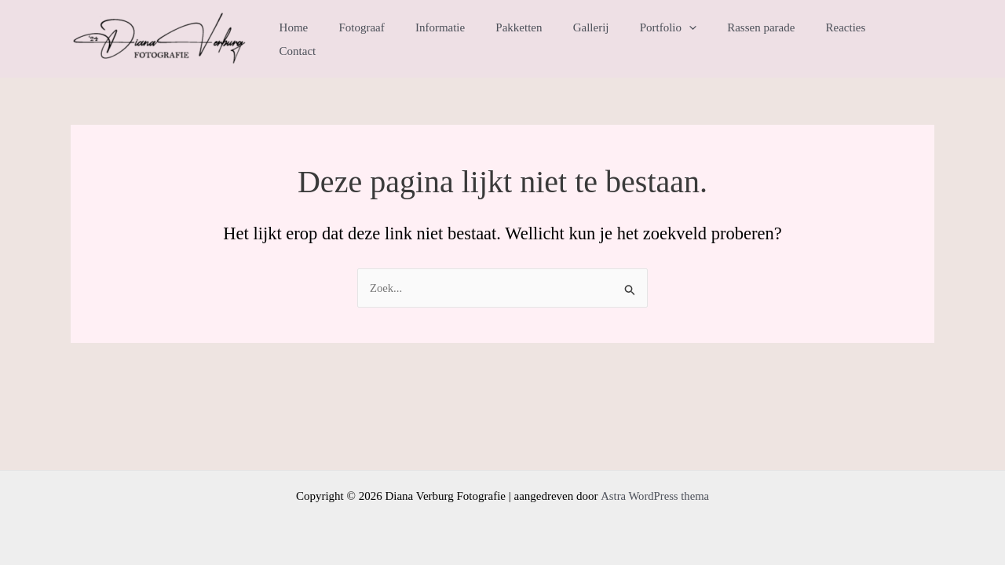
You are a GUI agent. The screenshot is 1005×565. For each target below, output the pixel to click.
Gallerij (609, 39)
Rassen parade (765, 39)
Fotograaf (401, 39)
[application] (700, 39)
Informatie (473, 39)
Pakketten (544, 39)
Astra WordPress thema (654, 496)
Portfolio (679, 39)
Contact (904, 39)
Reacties (843, 39)
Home (341, 39)
